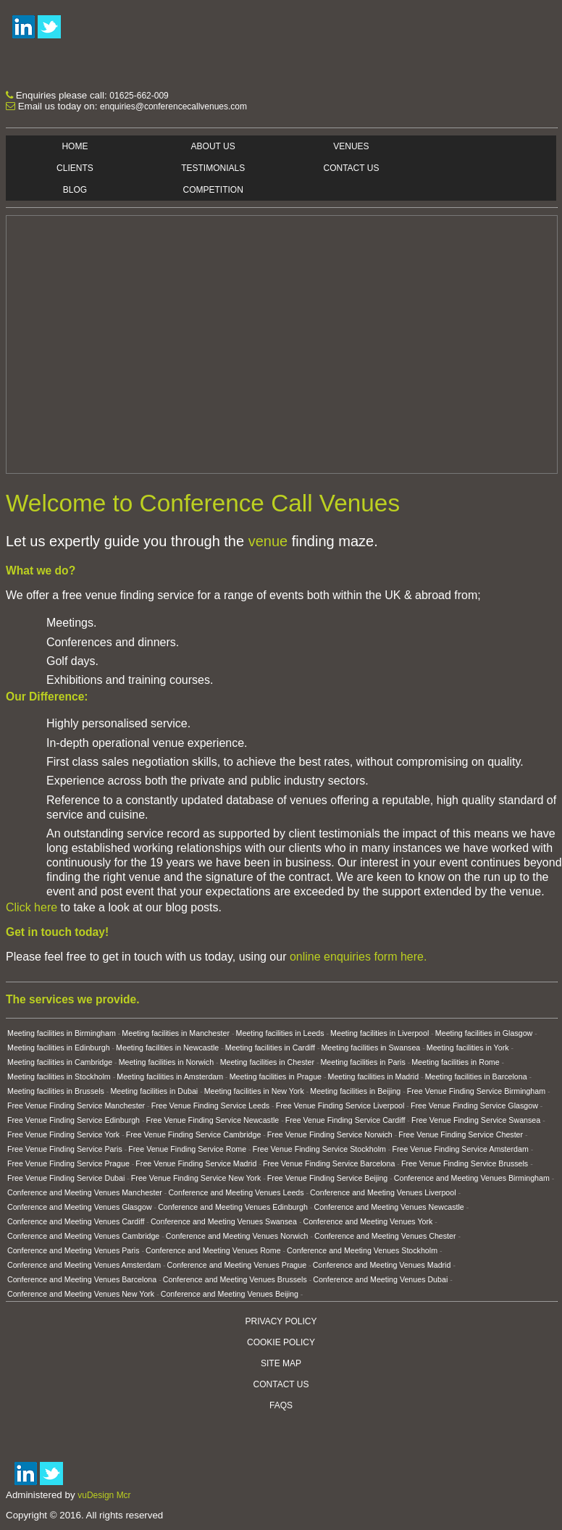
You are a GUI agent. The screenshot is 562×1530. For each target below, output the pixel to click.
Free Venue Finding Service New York (196, 1178)
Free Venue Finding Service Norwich (330, 1134)
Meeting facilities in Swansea (370, 1047)
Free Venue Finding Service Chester (460, 1134)
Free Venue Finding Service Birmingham (476, 1091)
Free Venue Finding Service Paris (64, 1149)
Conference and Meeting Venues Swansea (224, 1221)
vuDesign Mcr (103, 1495)
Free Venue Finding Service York (63, 1134)
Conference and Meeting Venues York (367, 1221)
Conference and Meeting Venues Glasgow (79, 1207)
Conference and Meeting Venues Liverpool (383, 1192)
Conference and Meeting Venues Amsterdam (84, 1265)
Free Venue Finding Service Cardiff (345, 1120)
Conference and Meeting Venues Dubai (380, 1279)
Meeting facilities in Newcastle (167, 1047)
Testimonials (213, 168)
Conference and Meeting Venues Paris (73, 1250)
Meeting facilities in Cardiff (270, 1047)
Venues (351, 146)
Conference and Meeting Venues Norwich (237, 1236)
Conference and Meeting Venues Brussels (235, 1279)
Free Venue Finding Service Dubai (66, 1178)
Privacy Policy (281, 1321)
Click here (31, 907)
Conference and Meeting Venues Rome (213, 1250)
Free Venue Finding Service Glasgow (474, 1105)
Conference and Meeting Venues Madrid (382, 1265)
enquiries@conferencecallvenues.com (173, 106)
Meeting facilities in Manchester (176, 1033)
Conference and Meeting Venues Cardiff (75, 1221)
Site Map (281, 1363)
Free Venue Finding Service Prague (68, 1163)
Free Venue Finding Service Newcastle (213, 1120)
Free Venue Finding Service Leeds (210, 1105)
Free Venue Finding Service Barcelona (329, 1163)
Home (75, 146)
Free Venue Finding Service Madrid (195, 1163)
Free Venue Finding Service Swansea (475, 1120)
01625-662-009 (138, 96)
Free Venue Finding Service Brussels (464, 1163)
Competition (213, 190)
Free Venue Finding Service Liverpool (340, 1105)
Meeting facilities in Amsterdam (170, 1076)
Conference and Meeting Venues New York (80, 1293)
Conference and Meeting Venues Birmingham (472, 1178)
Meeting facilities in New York (254, 1091)
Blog (75, 190)
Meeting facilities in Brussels (55, 1091)
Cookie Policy (281, 1342)
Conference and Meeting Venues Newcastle (389, 1207)
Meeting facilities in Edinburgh (58, 1047)
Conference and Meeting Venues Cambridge (83, 1236)
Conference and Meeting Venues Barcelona (81, 1279)
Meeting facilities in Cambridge (59, 1062)
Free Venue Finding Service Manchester (76, 1105)
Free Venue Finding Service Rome (187, 1149)
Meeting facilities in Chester (267, 1062)
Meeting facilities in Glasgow (483, 1033)
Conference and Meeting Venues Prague (237, 1265)
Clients (74, 168)
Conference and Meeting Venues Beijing (229, 1293)
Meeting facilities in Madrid (373, 1076)
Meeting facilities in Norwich (166, 1062)
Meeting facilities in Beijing (355, 1091)
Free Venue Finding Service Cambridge (193, 1134)
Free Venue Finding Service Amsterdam (460, 1149)
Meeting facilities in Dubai (154, 1091)
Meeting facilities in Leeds (280, 1033)
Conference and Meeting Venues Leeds (235, 1192)
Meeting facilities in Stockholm (59, 1076)
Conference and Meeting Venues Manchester (84, 1192)
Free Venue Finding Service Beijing (327, 1178)
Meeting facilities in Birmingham (61, 1033)
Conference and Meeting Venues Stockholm (362, 1250)
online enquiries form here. (358, 956)
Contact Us (351, 168)
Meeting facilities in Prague (276, 1076)
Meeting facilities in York (468, 1047)
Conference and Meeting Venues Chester (385, 1236)
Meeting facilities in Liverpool (379, 1033)
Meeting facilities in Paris (362, 1062)
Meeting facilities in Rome (455, 1062)
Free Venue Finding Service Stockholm (319, 1149)
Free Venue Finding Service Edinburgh (73, 1120)
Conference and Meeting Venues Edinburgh (233, 1207)
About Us (213, 146)
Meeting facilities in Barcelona (476, 1076)
